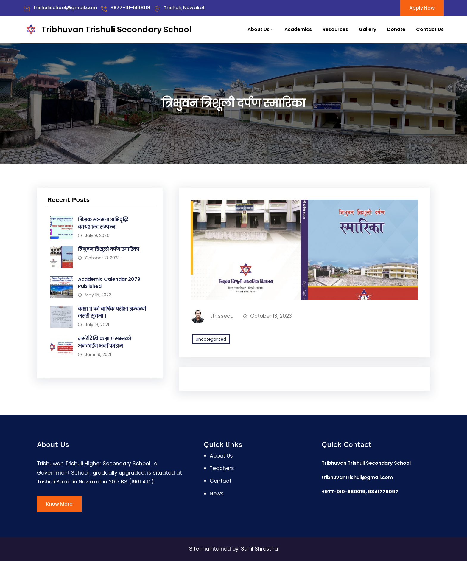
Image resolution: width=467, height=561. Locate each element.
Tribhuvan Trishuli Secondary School (116, 29)
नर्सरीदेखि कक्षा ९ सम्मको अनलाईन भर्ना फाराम (104, 342)
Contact (220, 480)
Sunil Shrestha (259, 548)
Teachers (222, 468)
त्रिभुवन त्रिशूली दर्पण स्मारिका (108, 249)
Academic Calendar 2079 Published (109, 283)
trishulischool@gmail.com (65, 7)
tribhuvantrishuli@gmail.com (357, 477)
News (217, 493)
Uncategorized (211, 339)
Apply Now (422, 7)
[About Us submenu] (272, 29)
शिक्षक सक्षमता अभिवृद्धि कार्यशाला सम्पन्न (103, 223)
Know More (59, 503)
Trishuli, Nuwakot (184, 7)
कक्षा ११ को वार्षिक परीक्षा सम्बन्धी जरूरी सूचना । (112, 313)
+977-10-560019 (130, 7)
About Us (258, 29)
